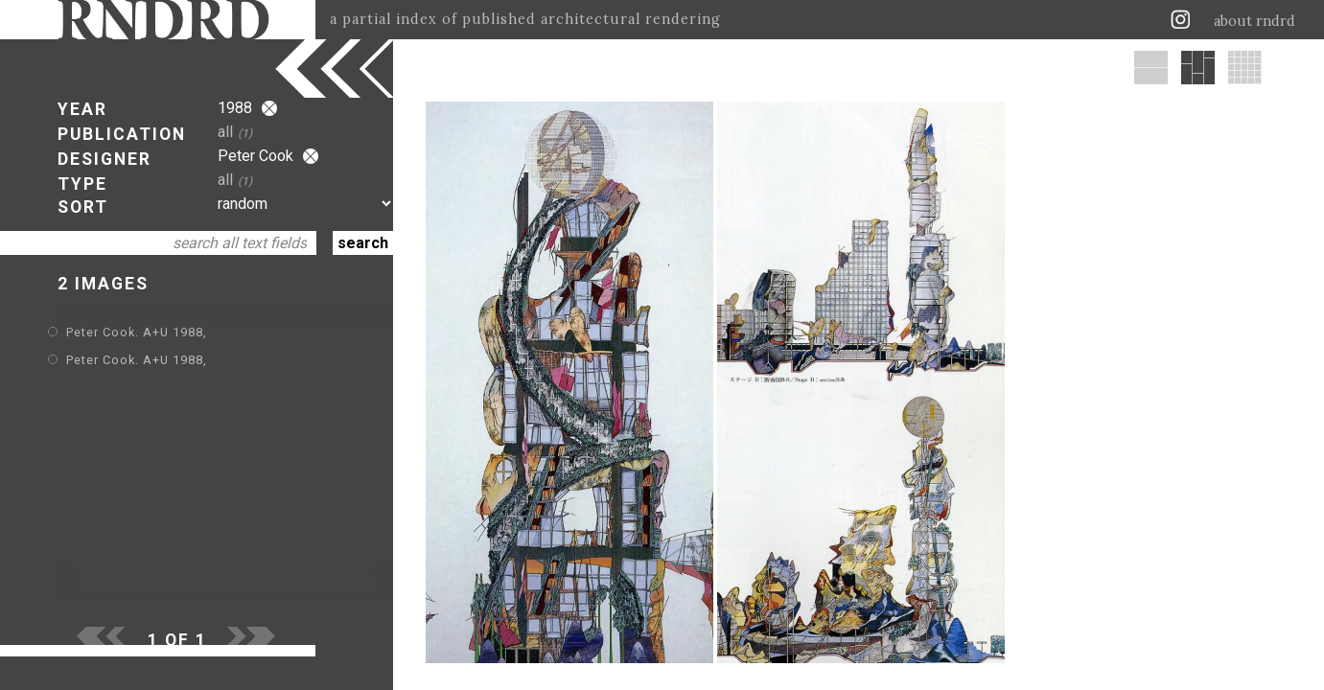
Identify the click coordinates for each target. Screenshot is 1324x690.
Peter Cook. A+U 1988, (136, 332)
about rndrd (1254, 21)
